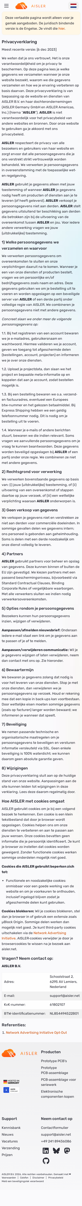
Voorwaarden (9, 1177)
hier (61, 28)
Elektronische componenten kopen (57, 1094)
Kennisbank (11, 1128)
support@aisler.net (56, 1134)
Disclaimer (38, 1177)
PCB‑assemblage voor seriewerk (58, 1082)
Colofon (24, 1177)
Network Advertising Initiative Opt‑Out (36, 1033)
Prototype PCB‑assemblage (54, 1070)
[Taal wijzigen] (73, 6)
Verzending (11, 1148)
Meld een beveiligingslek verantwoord (23, 1181)
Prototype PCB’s (54, 1061)
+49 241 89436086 (56, 1141)
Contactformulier (54, 1128)
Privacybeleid (55, 1177)
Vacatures (10, 1141)
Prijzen (7, 1155)
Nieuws (7, 1134)
